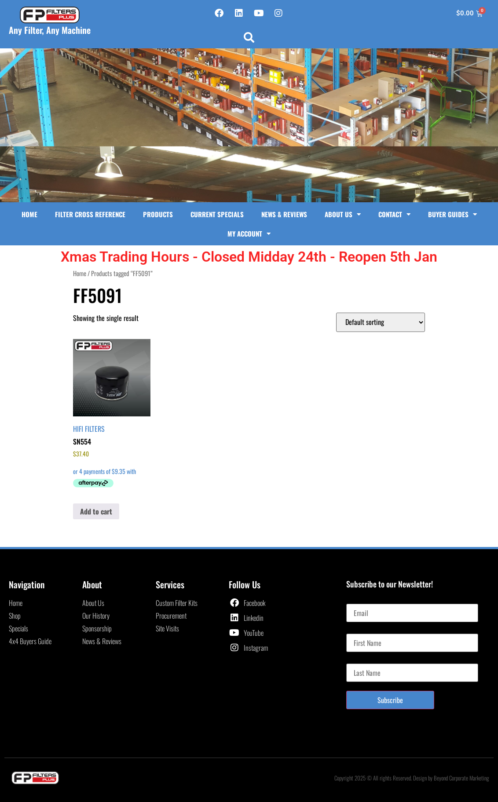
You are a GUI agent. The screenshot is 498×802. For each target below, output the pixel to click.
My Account (249, 233)
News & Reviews (284, 214)
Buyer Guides (452, 214)
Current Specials (217, 214)
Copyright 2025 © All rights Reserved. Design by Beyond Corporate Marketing (411, 777)
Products (158, 214)
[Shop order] (380, 322)
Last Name (359, 659)
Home (29, 214)
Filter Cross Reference (90, 214)
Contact (394, 214)
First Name (360, 630)
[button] (249, 37)
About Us (343, 214)
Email (353, 600)
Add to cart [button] (96, 511)
